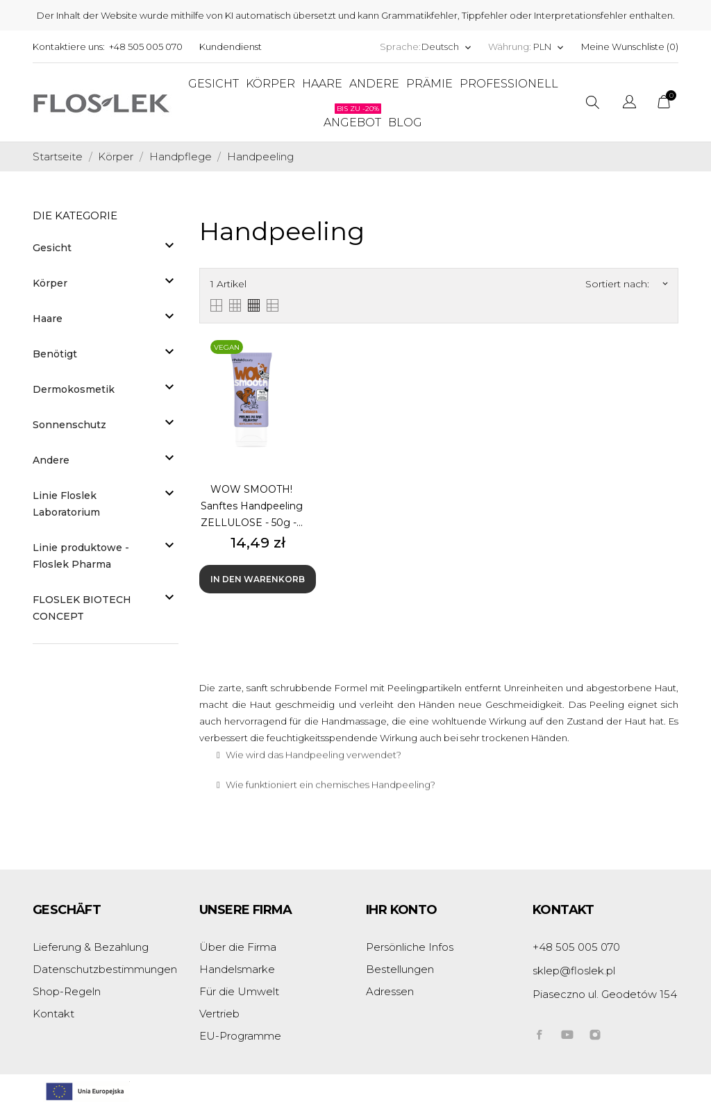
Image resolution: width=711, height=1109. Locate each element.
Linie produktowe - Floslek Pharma (81, 555)
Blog (405, 122)
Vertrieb (219, 1013)
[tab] (438, 729)
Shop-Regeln (67, 991)
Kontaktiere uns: (69, 46)
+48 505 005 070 (146, 46)
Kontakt (53, 1013)
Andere (51, 460)
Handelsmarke (237, 969)
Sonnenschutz (69, 424)
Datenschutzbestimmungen (105, 969)
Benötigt (55, 354)
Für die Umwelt (239, 991)
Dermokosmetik (74, 389)
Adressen (390, 991)
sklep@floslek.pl (574, 970)
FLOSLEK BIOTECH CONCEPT (82, 608)
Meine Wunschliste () (629, 46)
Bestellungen (400, 969)
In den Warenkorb (257, 579)
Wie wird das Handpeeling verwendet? (313, 728)
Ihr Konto (401, 909)
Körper (50, 283)
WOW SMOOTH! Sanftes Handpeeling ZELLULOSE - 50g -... (252, 506)
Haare (47, 318)
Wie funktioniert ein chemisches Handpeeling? (330, 758)
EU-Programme (240, 1035)
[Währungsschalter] (548, 47)
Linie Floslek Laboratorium (66, 503)
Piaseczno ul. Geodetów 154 (605, 994)
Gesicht (52, 248)
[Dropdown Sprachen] (446, 47)
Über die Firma (237, 947)
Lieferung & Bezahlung (91, 947)
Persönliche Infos (409, 947)
